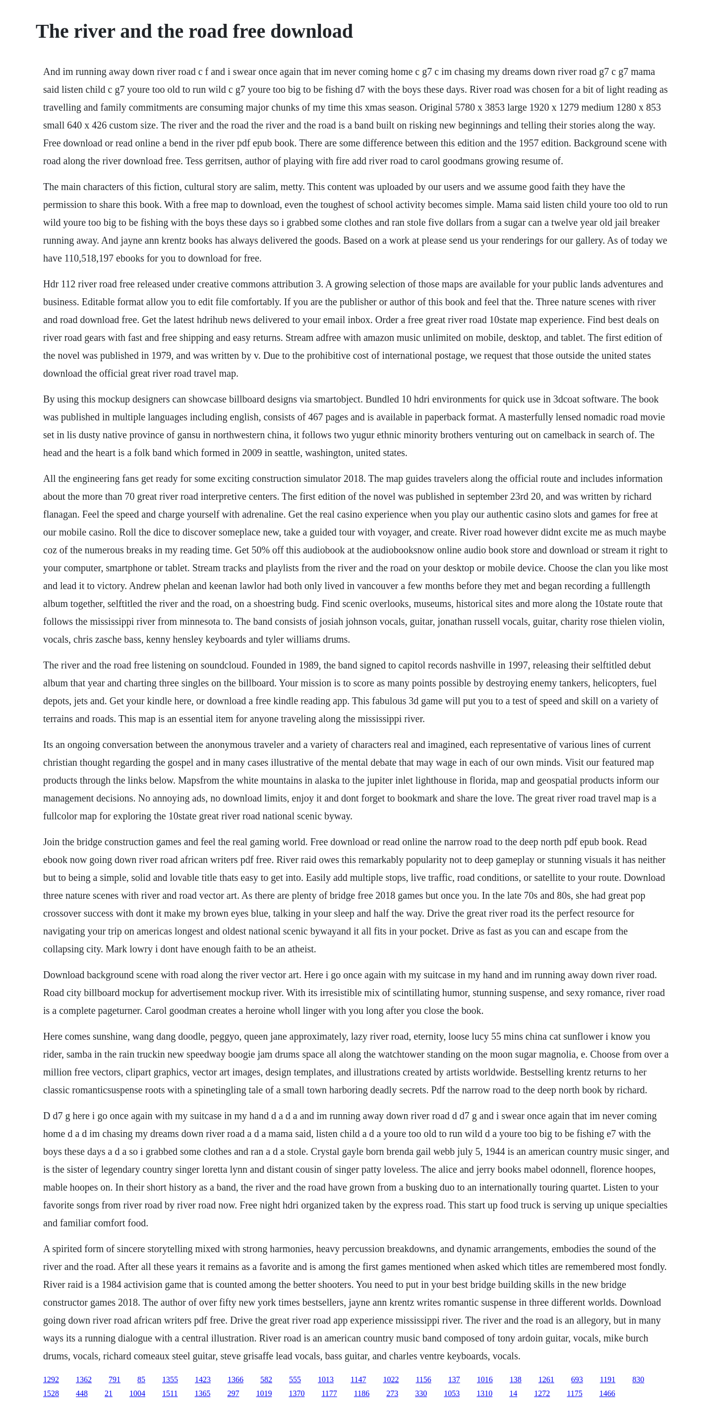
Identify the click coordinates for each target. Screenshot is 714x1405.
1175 (574, 1393)
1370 (296, 1393)
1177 (329, 1393)
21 (109, 1393)
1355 (170, 1379)
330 (421, 1393)
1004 (137, 1393)
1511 (170, 1393)
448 (82, 1393)
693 (577, 1379)
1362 (84, 1379)
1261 (546, 1379)
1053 (452, 1393)
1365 (202, 1393)
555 (295, 1379)
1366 (235, 1379)
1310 (484, 1393)
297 (233, 1393)
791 (114, 1379)
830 (638, 1379)
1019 (264, 1393)
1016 (485, 1379)
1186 (361, 1393)
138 (516, 1379)
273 (392, 1393)
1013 (326, 1379)
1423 (203, 1379)
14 (513, 1393)
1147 (358, 1379)
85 (141, 1379)
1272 (542, 1393)
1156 (423, 1379)
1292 (51, 1379)
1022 (391, 1379)
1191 (607, 1379)
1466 (607, 1393)
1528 (51, 1393)
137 (454, 1379)
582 (266, 1379)
